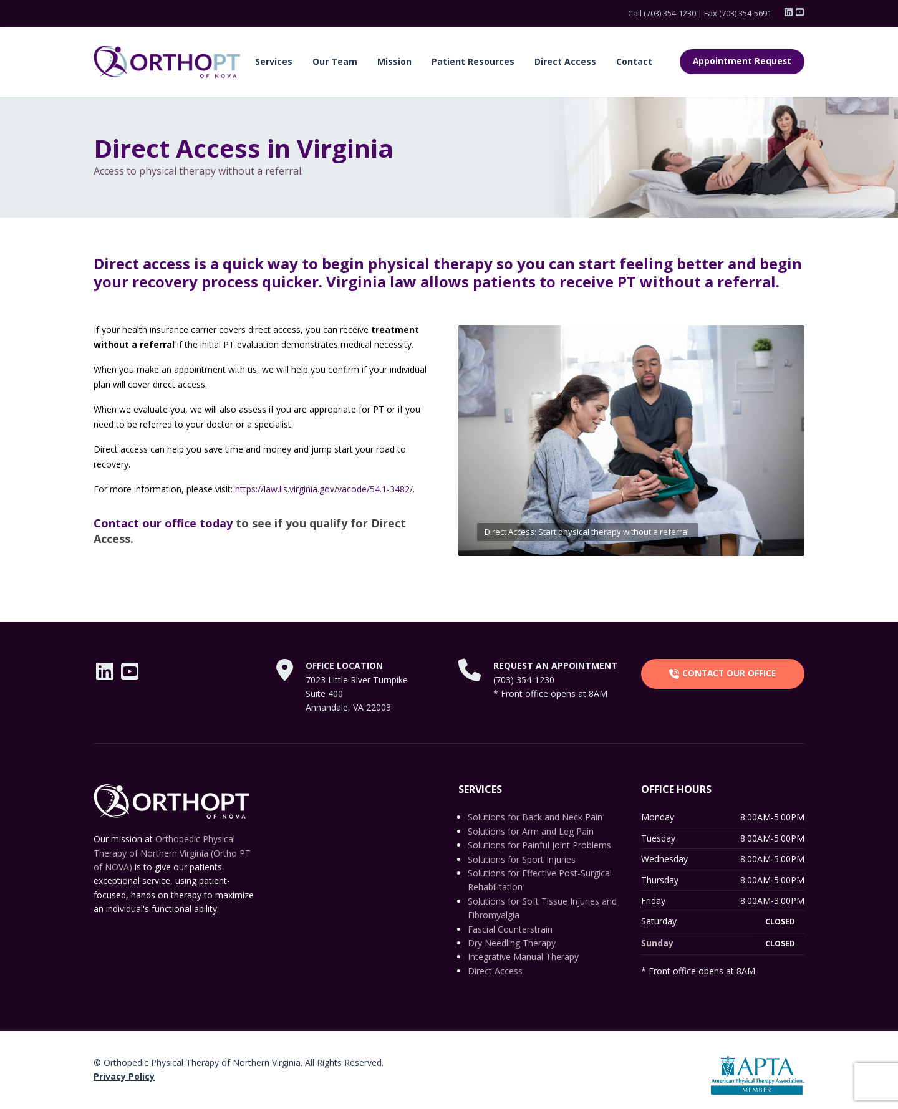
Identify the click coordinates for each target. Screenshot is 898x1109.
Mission (394, 61)
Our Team (334, 61)
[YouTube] (800, 12)
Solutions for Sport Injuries (522, 859)
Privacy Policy (124, 1076)
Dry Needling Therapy (512, 943)
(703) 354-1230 (670, 13)
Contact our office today (163, 523)
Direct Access (565, 61)
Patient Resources (473, 61)
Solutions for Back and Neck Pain (535, 817)
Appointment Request (742, 61)
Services (273, 61)
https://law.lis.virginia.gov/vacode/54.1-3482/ (324, 489)
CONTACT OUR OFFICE (722, 673)
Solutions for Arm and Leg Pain (531, 831)
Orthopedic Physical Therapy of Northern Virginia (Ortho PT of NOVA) (172, 853)
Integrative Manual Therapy (523, 957)
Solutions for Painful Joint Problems (539, 845)
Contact (634, 61)
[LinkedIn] (789, 12)
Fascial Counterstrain (510, 929)
